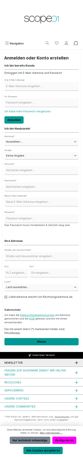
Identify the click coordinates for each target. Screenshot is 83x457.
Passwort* (9, 212)
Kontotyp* (9, 136)
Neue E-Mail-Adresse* (15, 196)
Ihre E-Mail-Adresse (14, 80)
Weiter (41, 341)
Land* (7, 282)
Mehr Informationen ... (51, 433)
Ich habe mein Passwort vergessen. (27, 111)
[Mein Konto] (66, 43)
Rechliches (12, 382)
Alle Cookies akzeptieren (43, 450)
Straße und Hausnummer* (17, 250)
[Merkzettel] (57, 43)
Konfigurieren (64, 440)
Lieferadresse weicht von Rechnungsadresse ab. (41, 296)
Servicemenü (14, 390)
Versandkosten (62, 416)
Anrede (7, 150)
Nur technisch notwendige (30, 440)
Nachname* (10, 180)
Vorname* (9, 164)
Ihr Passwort (10, 96)
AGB (32, 318)
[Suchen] (47, 43)
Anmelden (14, 120)
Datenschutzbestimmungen (37, 315)
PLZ (6, 266)
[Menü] (14, 43)
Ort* (32, 266)
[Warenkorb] (76, 43)
